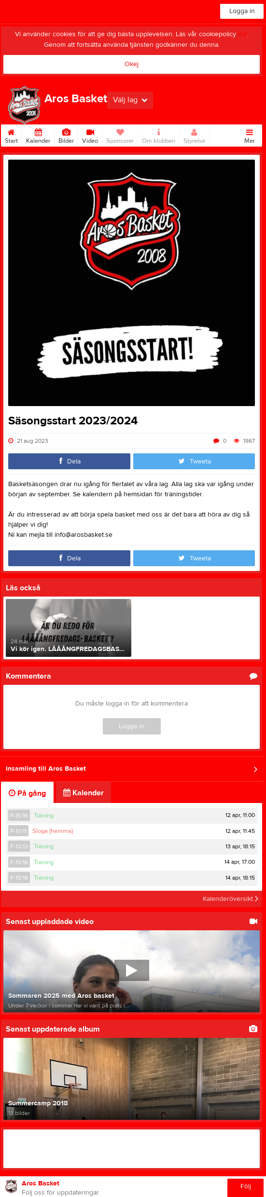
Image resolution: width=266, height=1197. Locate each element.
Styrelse (194, 134)
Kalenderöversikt (230, 899)
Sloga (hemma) (52, 831)
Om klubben (158, 134)
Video (90, 134)
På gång (27, 793)
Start (11, 134)
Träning (44, 815)
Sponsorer (120, 134)
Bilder (66, 134)
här (242, 34)
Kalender (38, 134)
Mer (249, 134)
